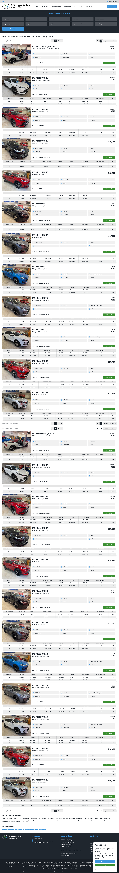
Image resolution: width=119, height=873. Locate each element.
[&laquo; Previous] (52, 41)
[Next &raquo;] (61, 41)
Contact (92, 854)
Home (91, 839)
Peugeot (28, 829)
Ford (12, 829)
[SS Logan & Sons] (3, 1)
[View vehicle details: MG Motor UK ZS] (16, 212)
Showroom (93, 841)
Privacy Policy (82, 871)
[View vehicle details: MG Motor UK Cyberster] (16, 55)
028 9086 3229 (38, 839)
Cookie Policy (74, 871)
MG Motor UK (19, 829)
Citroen (6, 829)
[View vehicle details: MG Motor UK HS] (16, 86)
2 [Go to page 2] (58, 41)
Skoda (35, 829)
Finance (92, 843)
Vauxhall (42, 829)
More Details (109, 63)
